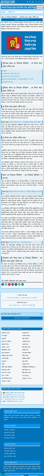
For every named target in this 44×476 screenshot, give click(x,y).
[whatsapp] (30, 2)
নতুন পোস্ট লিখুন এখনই (10, 456)
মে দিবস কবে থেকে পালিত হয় (11, 74)
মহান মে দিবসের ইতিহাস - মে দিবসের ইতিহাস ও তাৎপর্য (18, 79)
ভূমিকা (5, 71)
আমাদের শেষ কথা (8, 82)
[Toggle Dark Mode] (36, 1)
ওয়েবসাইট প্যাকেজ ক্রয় (9, 451)
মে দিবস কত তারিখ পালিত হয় (22, 20)
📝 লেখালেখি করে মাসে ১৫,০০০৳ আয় (13, 399)
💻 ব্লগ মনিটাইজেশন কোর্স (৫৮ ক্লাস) (12, 401)
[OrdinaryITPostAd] (22, 7)
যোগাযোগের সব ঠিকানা (9, 438)
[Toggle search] (39, 1)
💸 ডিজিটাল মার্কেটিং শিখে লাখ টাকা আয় (14, 397)
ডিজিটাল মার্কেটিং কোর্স (9, 448)
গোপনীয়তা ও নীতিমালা (9, 430)
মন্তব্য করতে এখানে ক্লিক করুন (22, 318)
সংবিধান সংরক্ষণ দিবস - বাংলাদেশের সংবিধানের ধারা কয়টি (24, 122)
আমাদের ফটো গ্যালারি (9, 433)
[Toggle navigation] (42, 2)
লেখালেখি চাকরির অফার (9, 454)
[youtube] (32, 2)
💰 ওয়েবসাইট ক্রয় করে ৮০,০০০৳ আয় (13, 395)
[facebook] (27, 2)
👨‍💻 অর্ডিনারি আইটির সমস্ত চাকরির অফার (13, 393)
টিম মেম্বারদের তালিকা (9, 435)
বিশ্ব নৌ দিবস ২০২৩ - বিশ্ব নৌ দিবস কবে (20, 242)
